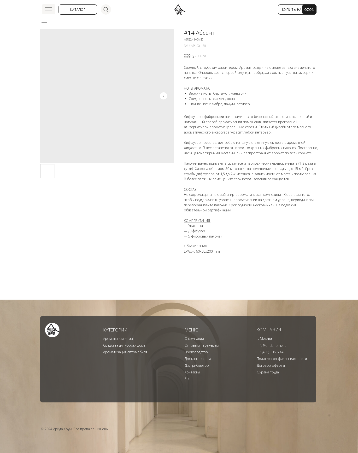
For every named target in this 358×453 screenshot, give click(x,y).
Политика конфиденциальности (282, 358)
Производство (196, 352)
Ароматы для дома (118, 338)
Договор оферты (271, 365)
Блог (188, 378)
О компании (194, 338)
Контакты (192, 372)
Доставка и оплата (200, 358)
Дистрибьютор (197, 365)
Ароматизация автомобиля (125, 352)
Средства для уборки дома (124, 345)
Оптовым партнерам (202, 345)
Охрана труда (268, 372)
